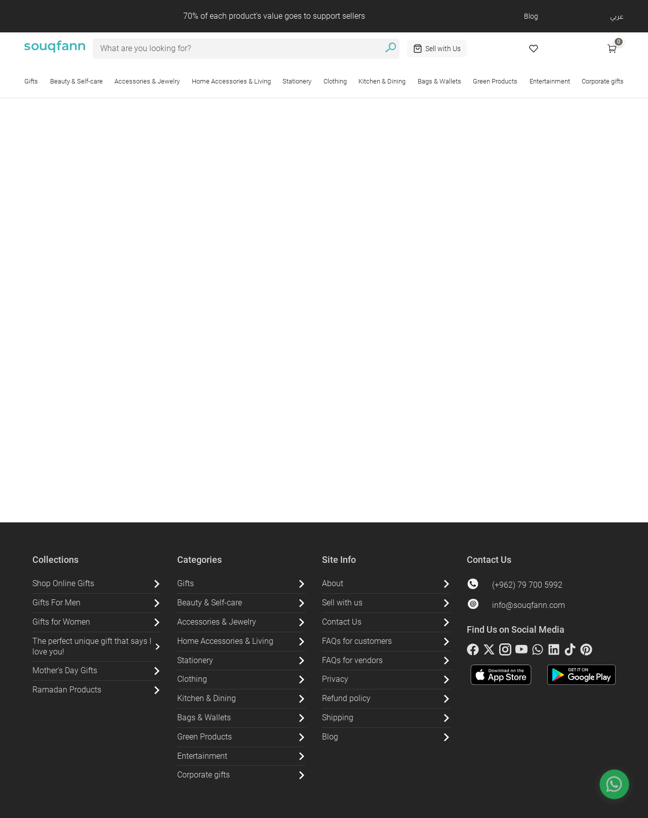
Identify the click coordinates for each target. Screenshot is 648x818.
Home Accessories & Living (231, 81)
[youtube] (521, 651)
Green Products (495, 81)
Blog (531, 16)
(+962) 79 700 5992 (527, 585)
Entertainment (550, 81)
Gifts (31, 81)
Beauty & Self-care (76, 81)
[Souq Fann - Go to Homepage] (54, 48)
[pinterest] (586, 651)
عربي (617, 16)
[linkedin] (554, 651)
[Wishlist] (533, 49)
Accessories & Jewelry (147, 81)
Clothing (335, 81)
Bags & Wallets (439, 81)
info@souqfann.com (528, 605)
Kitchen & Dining (382, 81)
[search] (390, 49)
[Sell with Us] (437, 48)
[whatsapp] (538, 651)
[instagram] (505, 651)
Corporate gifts (603, 81)
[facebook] (473, 651)
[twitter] (489, 651)
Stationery (296, 81)
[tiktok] (570, 651)
